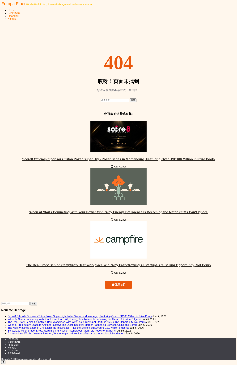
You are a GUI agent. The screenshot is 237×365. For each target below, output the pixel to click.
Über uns (13, 350)
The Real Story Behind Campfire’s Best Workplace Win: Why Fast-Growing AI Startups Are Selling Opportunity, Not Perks (118, 265)
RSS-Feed (14, 353)
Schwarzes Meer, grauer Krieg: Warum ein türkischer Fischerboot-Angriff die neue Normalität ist (62, 330)
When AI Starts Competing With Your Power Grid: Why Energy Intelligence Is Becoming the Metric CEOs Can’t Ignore (118, 212)
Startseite (13, 339)
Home (11, 10)
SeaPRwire (14, 13)
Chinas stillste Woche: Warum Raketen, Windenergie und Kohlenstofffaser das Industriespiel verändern (66, 333)
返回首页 (118, 284)
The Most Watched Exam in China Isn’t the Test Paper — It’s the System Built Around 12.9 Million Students (68, 327)
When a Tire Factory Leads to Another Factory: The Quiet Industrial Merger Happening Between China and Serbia (72, 325)
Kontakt (12, 18)
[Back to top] (3, 362)
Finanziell (13, 16)
